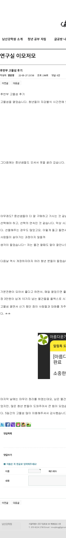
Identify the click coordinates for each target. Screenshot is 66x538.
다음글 (16, 83)
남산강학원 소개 (12, 38)
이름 (7, 471)
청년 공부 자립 (37, 38)
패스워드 (53, 471)
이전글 (5, 83)
